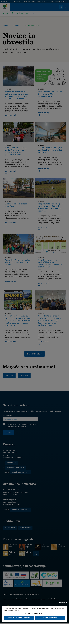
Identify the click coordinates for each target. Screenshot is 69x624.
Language (63, 602)
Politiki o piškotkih (14, 610)
